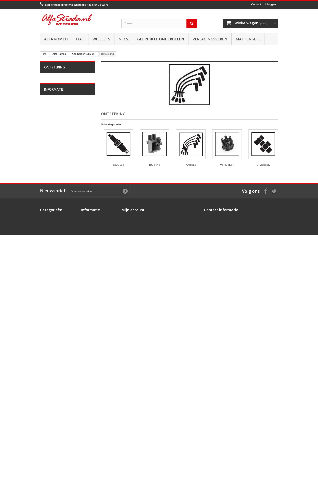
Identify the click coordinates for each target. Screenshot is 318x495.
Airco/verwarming (57, 199)
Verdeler (52, 136)
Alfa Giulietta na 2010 (60, 256)
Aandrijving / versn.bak (60, 174)
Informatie (53, 366)
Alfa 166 (52, 325)
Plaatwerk (53, 218)
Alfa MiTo (52, 262)
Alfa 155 (52, 294)
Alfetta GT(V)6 (55, 243)
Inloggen (270, 4)
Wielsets (101, 39)
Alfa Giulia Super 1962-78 (62, 92)
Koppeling (53, 168)
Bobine (51, 124)
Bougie (51, 117)
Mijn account (133, 441)
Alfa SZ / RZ (54, 344)
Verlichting (53, 212)
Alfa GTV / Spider (57, 338)
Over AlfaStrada (56, 377)
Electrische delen (57, 206)
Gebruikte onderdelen (160, 39)
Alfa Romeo (56, 39)
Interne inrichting (57, 224)
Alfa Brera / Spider (58, 313)
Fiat (80, 39)
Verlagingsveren (210, 39)
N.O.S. (124, 39)
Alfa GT (51, 332)
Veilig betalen (55, 383)
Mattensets (248, 39)
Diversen (52, 143)
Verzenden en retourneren (62, 395)
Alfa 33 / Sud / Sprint (59, 269)
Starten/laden (55, 149)
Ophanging (53, 193)
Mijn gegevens (130, 464)
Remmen (52, 180)
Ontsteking (53, 111)
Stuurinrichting (55, 187)
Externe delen (55, 231)
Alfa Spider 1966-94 (59, 99)
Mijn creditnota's (131, 453)
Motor (50, 105)
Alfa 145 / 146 (55, 281)
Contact (256, 4)
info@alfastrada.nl (231, 464)
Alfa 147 (52, 287)
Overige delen (55, 237)
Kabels (51, 130)
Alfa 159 (52, 306)
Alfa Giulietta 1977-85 (60, 250)
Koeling (51, 155)
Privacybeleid (89, 469)
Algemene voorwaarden (61, 389)
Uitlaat (51, 162)
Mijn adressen (130, 458)
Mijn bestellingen (132, 448)
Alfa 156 (52, 300)
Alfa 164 (52, 319)
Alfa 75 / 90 (54, 275)
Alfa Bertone (54, 86)
